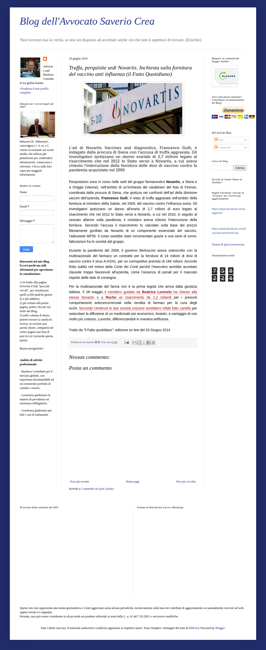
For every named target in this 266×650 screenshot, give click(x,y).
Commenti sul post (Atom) (98, 488)
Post (219, 140)
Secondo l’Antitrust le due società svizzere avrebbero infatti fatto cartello (135, 308)
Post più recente (79, 481)
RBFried (194, 628)
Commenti (223, 147)
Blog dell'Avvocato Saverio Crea (87, 21)
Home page (132, 481)
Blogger (220, 628)
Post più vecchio (186, 481)
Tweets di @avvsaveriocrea (228, 244)
